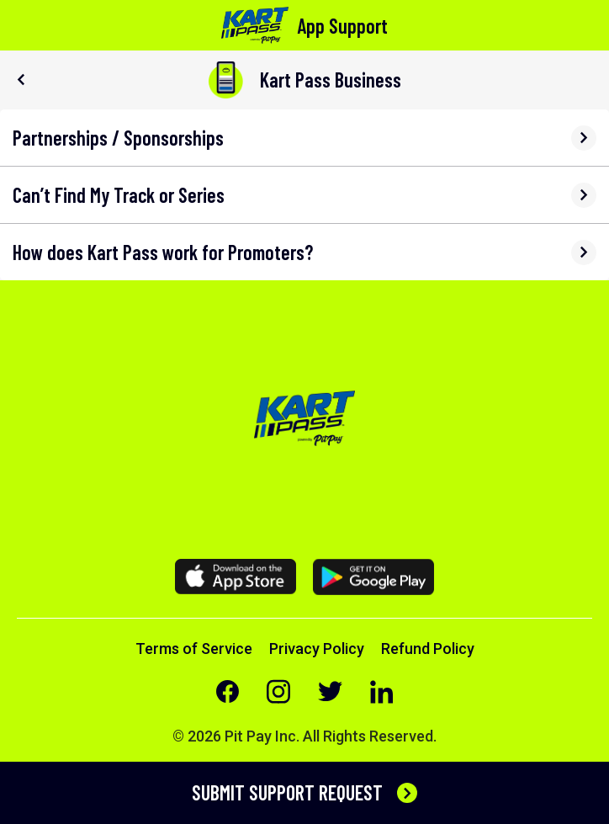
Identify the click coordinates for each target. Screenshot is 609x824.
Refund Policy (427, 648)
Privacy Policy (316, 648)
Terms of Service (193, 648)
